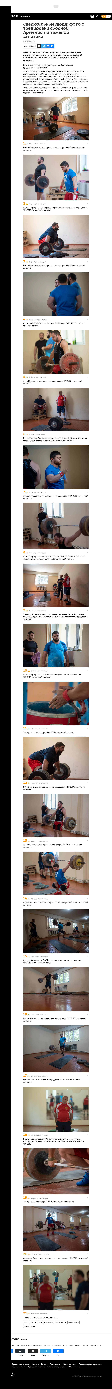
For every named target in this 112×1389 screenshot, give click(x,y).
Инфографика (75, 1345)
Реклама (44, 1364)
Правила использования (20, 1364)
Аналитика (56, 1345)
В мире (46, 1345)
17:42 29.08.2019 (29, 41)
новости (6, 1345)
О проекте (6, 1364)
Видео (85, 1345)
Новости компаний (69, 1364)
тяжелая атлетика (29, 1326)
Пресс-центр (96, 1345)
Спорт (26, 1322)
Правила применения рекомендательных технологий (47, 1367)
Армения (33, 1322)
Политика (37, 1345)
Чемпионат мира (73, 1322)
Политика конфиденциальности (90, 1364)
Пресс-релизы (55, 1364)
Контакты (35, 1364)
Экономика (26, 1345)
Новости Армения (60, 1322)
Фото (40, 1322)
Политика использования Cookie (13, 1367)
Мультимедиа (48, 1322)
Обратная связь (74, 1367)
